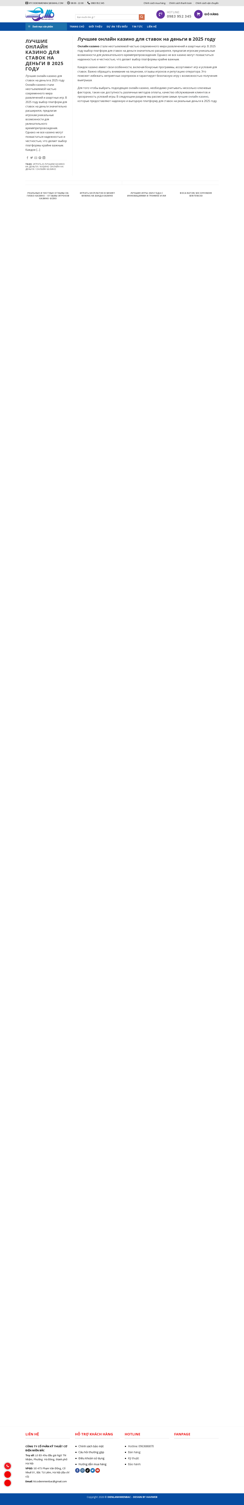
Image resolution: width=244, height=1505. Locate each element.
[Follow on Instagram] (82, 1470)
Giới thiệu (95, 26)
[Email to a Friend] (35, 157)
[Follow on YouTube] (97, 1470)
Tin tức (137, 26)
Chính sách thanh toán (180, 3)
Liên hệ (152, 26)
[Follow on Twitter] (92, 1470)
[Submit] (142, 17)
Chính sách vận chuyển (207, 3)
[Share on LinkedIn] (44, 157)
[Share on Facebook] (27, 157)
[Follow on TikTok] (87, 1470)
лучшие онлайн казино (193, 96)
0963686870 (146, 1446)
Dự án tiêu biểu (117, 26)
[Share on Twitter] (31, 157)
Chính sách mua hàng (154, 3)
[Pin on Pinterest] (39, 157)
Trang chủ (77, 26)
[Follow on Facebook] (77, 1470)
